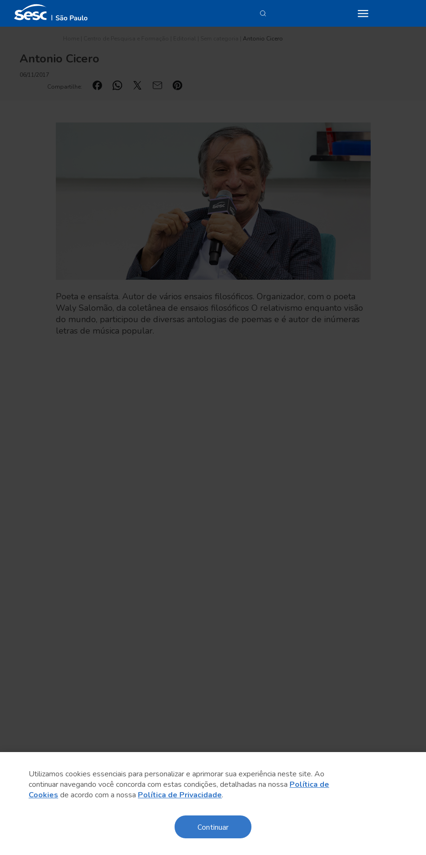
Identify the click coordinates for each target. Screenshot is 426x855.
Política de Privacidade (180, 795)
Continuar (213, 827)
